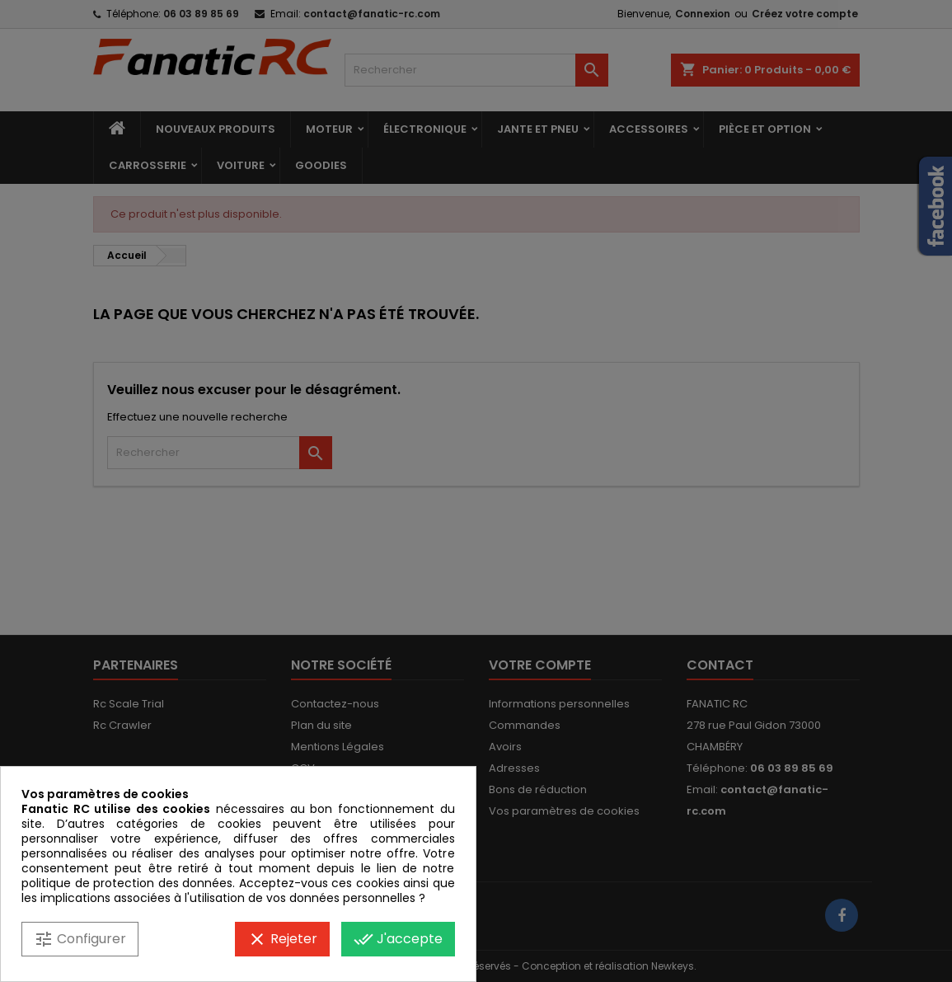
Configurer (80, 939)
